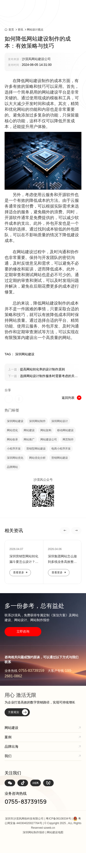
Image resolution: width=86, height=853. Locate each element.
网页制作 (68, 439)
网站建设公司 (48, 439)
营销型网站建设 (36, 448)
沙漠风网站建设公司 (36, 59)
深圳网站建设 (15, 421)
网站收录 (12, 439)
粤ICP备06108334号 (58, 818)
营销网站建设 (59, 457)
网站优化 (12, 430)
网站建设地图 (55, 832)
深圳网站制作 (37, 421)
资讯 (20, 29)
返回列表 (71, 397)
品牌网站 (12, 467)
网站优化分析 (37, 457)
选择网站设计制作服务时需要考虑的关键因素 (43, 376)
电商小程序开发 (61, 448)
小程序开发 (14, 448)
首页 (11, 29)
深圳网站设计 (59, 421)
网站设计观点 (35, 29)
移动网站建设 (65, 430)
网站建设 (29, 430)
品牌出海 (11, 746)
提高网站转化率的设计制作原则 (36, 369)
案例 (8, 737)
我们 (8, 756)
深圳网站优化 (15, 457)
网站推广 (29, 439)
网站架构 (45, 430)
